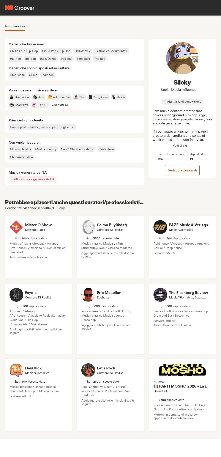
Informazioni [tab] (15, 26)
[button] (59, 105)
